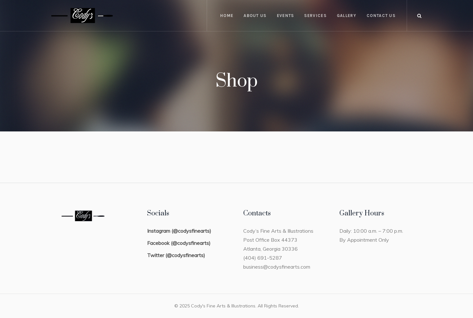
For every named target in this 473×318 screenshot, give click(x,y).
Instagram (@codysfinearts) (179, 231)
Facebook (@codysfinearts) (179, 243)
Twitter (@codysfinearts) (176, 255)
